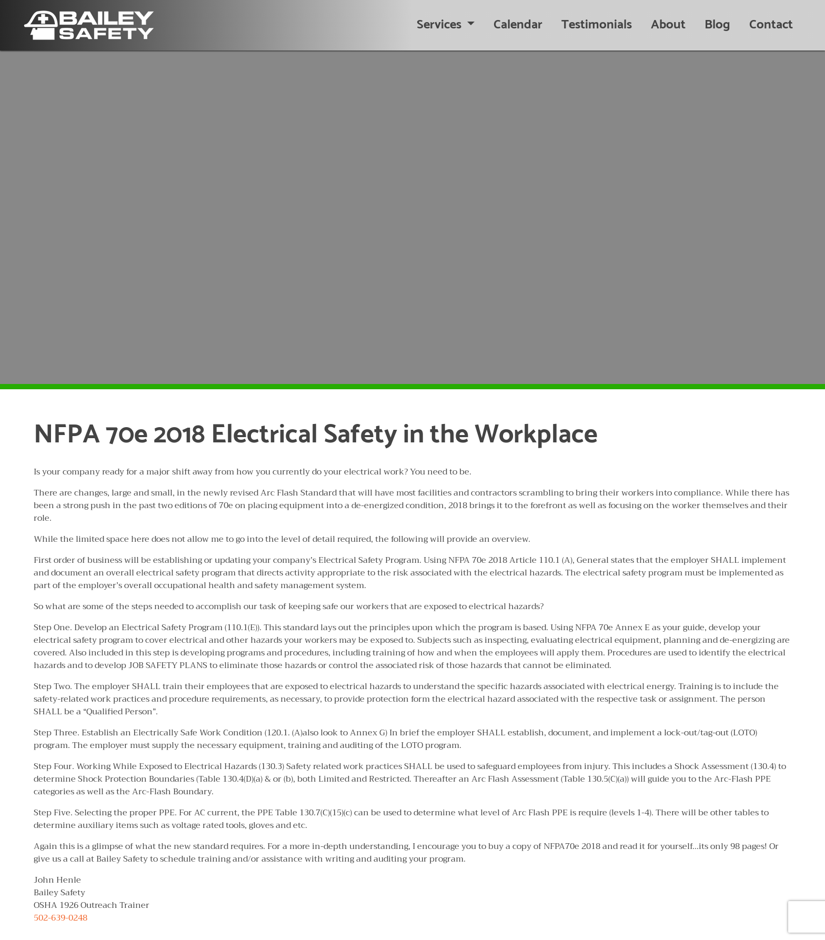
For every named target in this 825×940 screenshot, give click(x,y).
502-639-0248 (60, 918)
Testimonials (596, 25)
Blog (717, 25)
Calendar (518, 25)
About (668, 25)
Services (440, 25)
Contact (771, 25)
